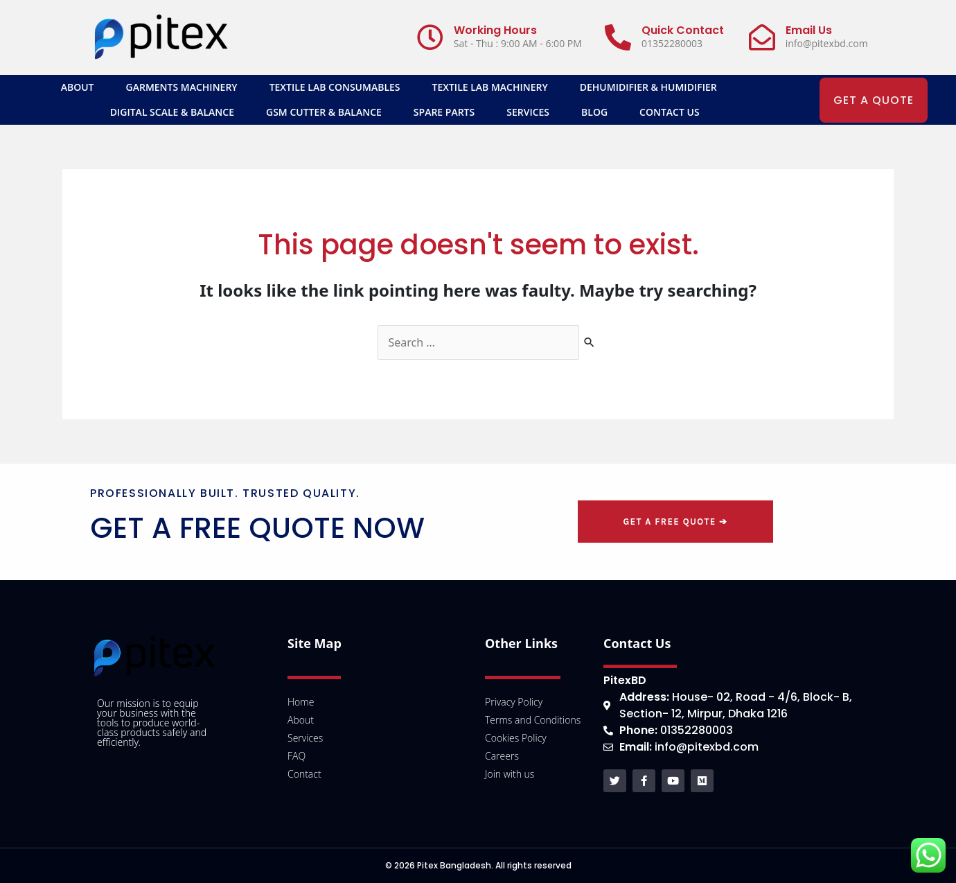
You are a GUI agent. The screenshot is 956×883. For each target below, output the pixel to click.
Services (527, 112)
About (77, 87)
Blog (594, 112)
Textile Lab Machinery (490, 87)
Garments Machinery (182, 87)
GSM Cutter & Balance (324, 112)
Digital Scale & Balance (172, 112)
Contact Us (669, 112)
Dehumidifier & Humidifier (648, 87)
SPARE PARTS (444, 112)
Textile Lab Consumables (334, 87)
